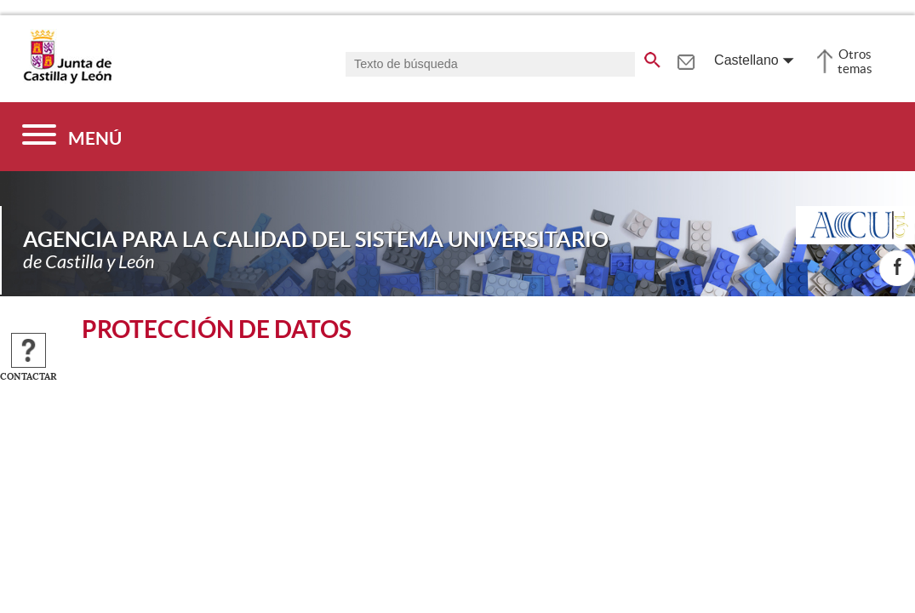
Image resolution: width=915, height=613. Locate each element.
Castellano (746, 60)
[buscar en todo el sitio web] (652, 57)
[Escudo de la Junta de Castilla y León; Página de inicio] (67, 80)
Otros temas (855, 61)
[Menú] (72, 136)
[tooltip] (685, 59)
